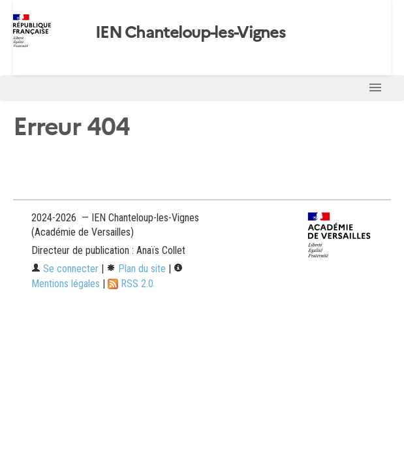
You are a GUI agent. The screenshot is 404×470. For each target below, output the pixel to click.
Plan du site (136, 268)
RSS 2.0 (130, 283)
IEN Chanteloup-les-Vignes (190, 32)
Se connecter (65, 268)
